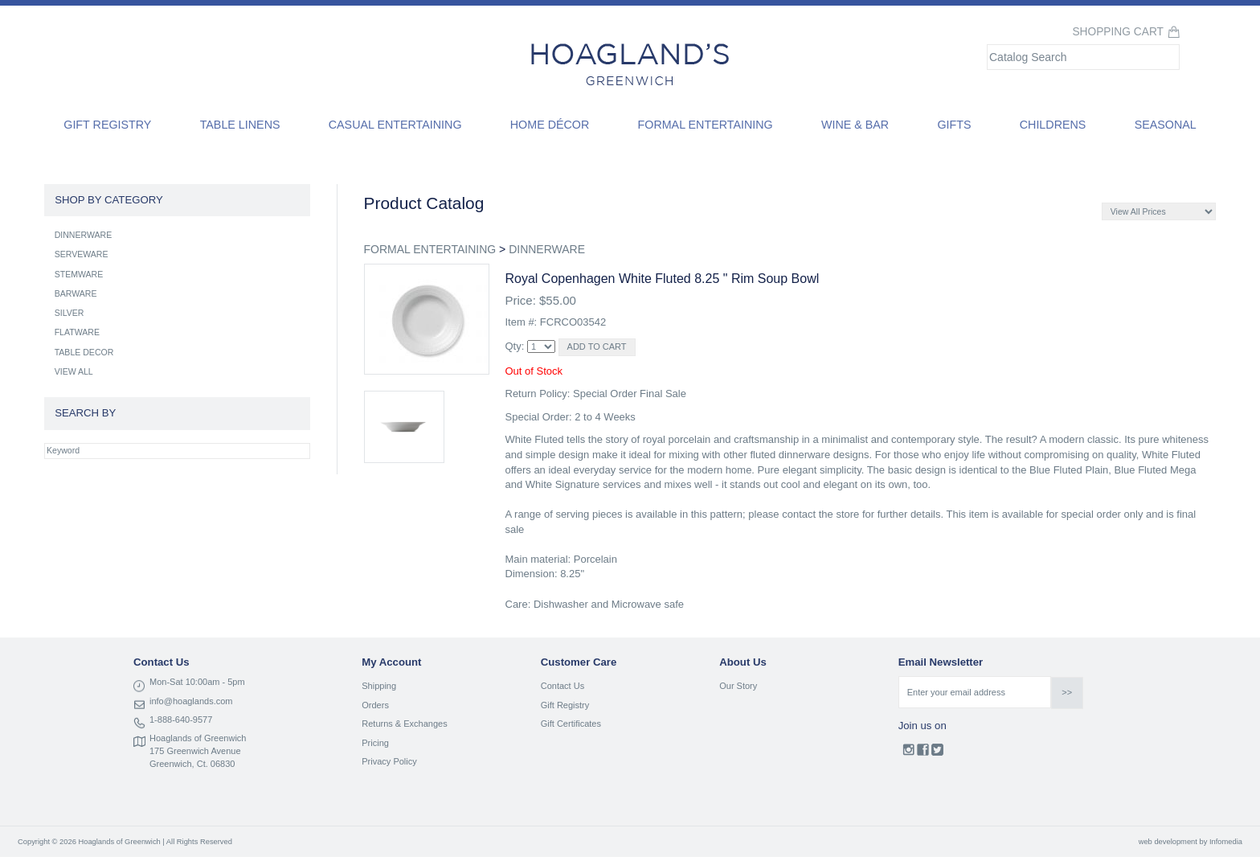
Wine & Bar (855, 124)
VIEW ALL (74, 371)
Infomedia (1225, 842)
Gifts (954, 124)
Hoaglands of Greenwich (197, 738)
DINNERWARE (547, 249)
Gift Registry (107, 124)
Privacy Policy (389, 761)
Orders (375, 705)
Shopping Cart (1118, 32)
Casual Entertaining (395, 124)
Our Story (738, 686)
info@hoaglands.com (191, 701)
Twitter (937, 753)
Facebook (923, 753)
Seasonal (1166, 124)
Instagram (908, 753)
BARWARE (76, 293)
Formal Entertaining (705, 124)
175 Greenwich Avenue (195, 751)
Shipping (379, 686)
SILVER (69, 313)
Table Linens (240, 124)
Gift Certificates (571, 723)
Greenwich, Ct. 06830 (192, 764)
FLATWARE (77, 332)
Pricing (375, 743)
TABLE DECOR (84, 352)
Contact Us (562, 686)
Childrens (1053, 124)
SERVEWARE (81, 254)
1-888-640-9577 (180, 719)
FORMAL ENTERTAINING (430, 249)
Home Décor (550, 124)
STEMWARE (79, 274)
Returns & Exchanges (404, 723)
